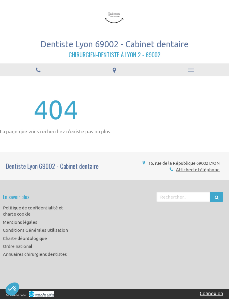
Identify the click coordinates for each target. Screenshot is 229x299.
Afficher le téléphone (198, 169)
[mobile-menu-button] (191, 70)
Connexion (211, 293)
